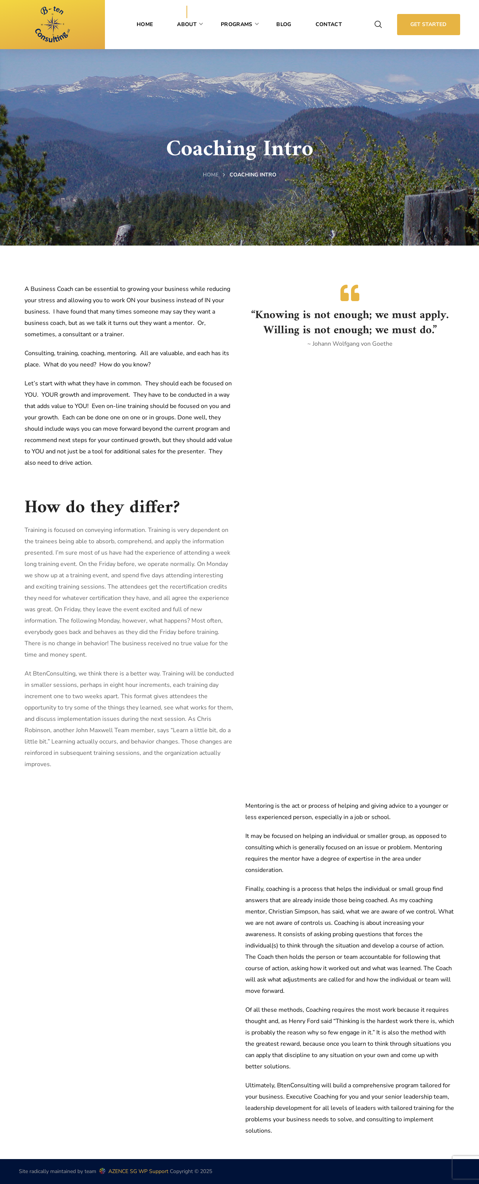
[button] (378, 24)
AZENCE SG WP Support (133, 1171)
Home (211, 174)
